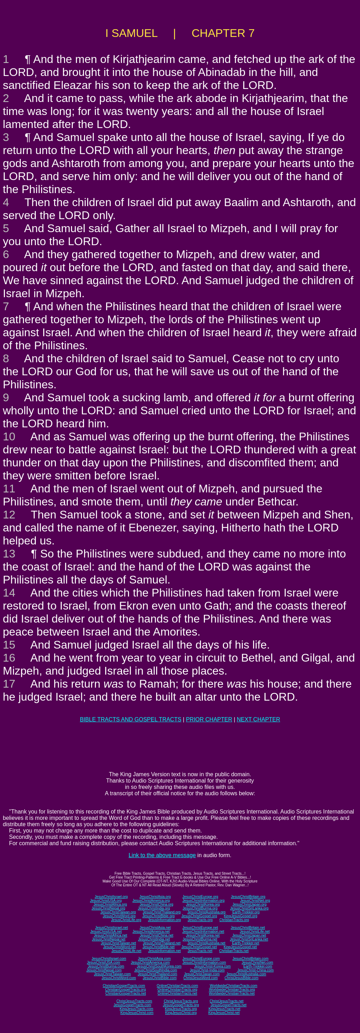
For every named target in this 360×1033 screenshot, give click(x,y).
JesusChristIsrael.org (111, 897)
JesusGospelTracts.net (228, 1005)
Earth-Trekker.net (245, 943)
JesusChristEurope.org (200, 897)
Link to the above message (162, 855)
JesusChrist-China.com (255, 970)
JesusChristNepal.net (109, 939)
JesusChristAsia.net (155, 928)
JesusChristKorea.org (203, 904)
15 (9, 644)
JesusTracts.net (200, 951)
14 (9, 592)
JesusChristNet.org (255, 901)
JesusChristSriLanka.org (249, 908)
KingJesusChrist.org (181, 1013)
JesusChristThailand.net (161, 943)
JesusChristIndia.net (154, 939)
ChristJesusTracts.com (134, 1001)
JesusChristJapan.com (201, 974)
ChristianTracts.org (234, 920)
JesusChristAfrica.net (110, 935)
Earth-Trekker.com (257, 966)
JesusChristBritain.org (248, 897)
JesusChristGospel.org (199, 916)
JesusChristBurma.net (200, 939)
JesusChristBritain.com (250, 959)
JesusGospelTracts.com (132, 1005)
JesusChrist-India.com (207, 970)
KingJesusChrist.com (136, 1013)
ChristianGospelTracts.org (125, 989)
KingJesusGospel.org (240, 916)
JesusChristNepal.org (108, 908)
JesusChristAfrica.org (110, 904)
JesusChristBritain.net (248, 928)
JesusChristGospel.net (199, 947)
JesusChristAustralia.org (206, 912)
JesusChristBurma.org (200, 908)
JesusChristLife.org (126, 920)
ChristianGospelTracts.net (125, 993)
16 (9, 657)
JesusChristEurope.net (200, 928)
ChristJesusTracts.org (181, 1001)
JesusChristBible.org (158, 916)
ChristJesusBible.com (241, 978)
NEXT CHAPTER (258, 719)
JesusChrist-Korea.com (212, 966)
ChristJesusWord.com (201, 978)
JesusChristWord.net (119, 947)
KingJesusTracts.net (224, 1009)
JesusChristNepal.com (104, 970)
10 (9, 436)
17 (9, 683)
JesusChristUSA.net (106, 931)
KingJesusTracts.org (181, 1009)
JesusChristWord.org (119, 916)
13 (9, 553)
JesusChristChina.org (156, 904)
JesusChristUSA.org (106, 901)
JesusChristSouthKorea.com (159, 966)
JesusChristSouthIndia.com (155, 970)
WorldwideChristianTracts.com (233, 986)
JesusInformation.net (164, 951)
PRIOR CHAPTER (209, 719)
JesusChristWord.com (119, 978)
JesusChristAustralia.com (246, 974)
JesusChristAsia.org (155, 897)
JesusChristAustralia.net (206, 943)
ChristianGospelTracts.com (124, 986)
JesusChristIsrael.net (111, 928)
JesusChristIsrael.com (108, 959)
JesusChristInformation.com (204, 962)
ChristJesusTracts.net (226, 1001)
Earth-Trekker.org (245, 912)
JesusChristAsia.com (154, 959)
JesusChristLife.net (255, 931)
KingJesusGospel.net (240, 947)
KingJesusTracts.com (136, 1009)
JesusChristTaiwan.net (118, 943)
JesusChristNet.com (257, 962)
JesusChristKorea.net (203, 935)
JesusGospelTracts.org (181, 1005)
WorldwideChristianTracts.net (232, 993)
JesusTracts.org (200, 920)
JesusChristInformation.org (203, 901)
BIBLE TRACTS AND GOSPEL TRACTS (130, 719)
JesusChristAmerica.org (151, 901)
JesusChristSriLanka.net (249, 939)
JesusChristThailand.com (157, 974)
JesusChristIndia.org (154, 908)
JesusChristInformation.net (203, 931)
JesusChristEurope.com (201, 959)
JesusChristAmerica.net (151, 931)
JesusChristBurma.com (106, 966)
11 (9, 488)
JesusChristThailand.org (162, 912)
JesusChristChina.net (156, 935)
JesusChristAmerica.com (150, 962)
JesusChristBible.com (159, 978)
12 (9, 514)
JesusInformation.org (164, 920)
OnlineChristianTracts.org (177, 989)
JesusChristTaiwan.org (118, 912)
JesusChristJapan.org (249, 904)
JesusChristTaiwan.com (112, 974)
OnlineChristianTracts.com (177, 986)
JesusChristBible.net (158, 947)
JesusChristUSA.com (103, 962)
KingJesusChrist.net (224, 1013)
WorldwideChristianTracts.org (232, 989)
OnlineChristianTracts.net (177, 993)
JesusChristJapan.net (249, 935)
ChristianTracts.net (234, 951)
